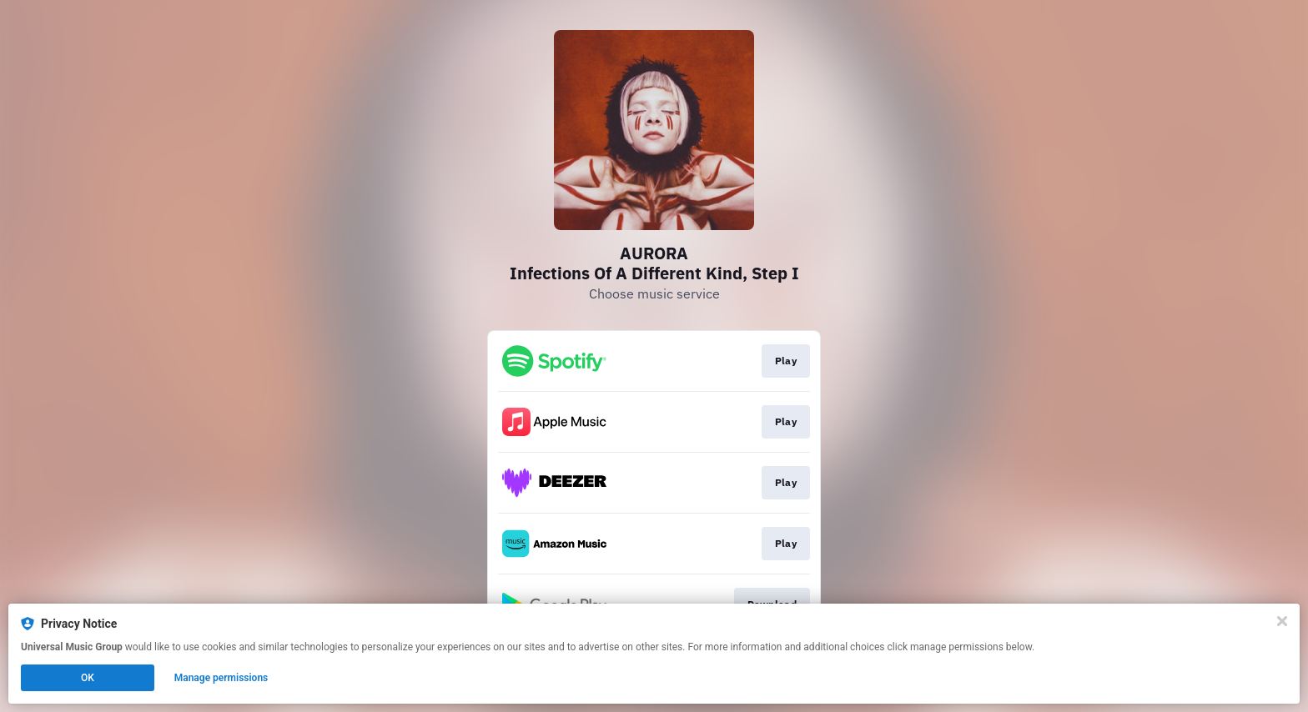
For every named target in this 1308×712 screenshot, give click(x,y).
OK (87, 678)
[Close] (1282, 621)
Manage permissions (221, 678)
